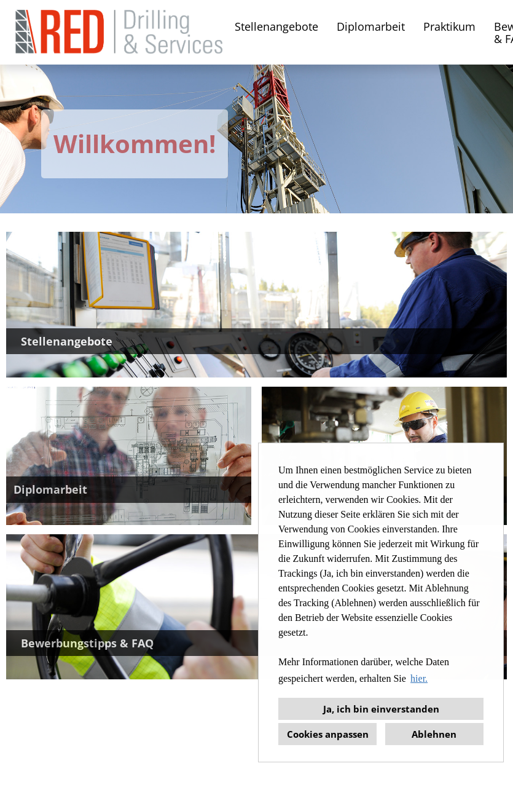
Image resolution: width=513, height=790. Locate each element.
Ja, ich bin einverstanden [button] (381, 709)
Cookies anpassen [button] (328, 734)
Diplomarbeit (371, 26)
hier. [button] (419, 678)
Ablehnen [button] (434, 734)
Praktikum (449, 26)
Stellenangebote (276, 26)
